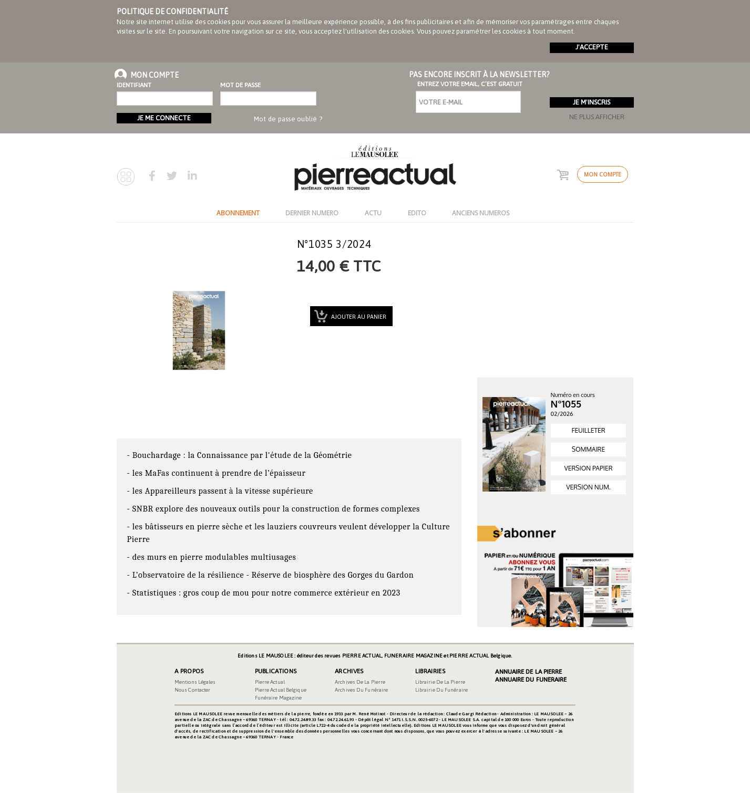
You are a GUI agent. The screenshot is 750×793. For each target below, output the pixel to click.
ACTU (373, 212)
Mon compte (602, 174)
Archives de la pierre (360, 682)
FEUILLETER (588, 430)
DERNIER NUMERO (311, 212)
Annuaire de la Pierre (528, 671)
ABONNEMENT (238, 212)
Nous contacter (192, 690)
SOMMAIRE (588, 449)
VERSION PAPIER (588, 468)
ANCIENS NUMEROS (480, 212)
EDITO (417, 212)
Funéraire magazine (278, 698)
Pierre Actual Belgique (280, 690)
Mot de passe (240, 85)
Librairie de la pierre (440, 682)
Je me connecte (164, 118)
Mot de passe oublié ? (288, 119)
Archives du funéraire (361, 690)
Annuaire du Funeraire (531, 679)
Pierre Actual (270, 682)
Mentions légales (195, 682)
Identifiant (134, 85)
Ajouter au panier (358, 317)
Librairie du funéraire (441, 690)
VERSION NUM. (588, 487)
